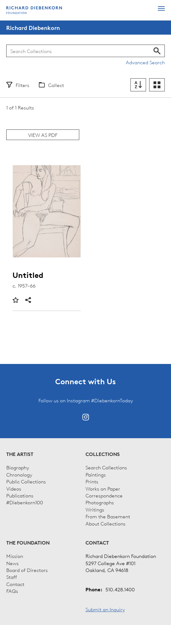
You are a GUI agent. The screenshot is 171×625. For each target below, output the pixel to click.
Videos (13, 488)
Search (157, 51)
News (12, 563)
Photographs (100, 502)
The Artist (19, 454)
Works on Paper (103, 488)
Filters (22, 84)
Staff (11, 576)
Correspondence (104, 495)
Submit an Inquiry (105, 609)
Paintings (96, 474)
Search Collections (106, 467)
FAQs (12, 590)
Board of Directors (27, 569)
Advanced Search (145, 62)
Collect (56, 84)
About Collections (105, 523)
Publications (19, 495)
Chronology (19, 474)
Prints (92, 481)
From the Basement (108, 516)
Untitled (27, 275)
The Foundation (28, 543)
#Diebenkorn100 (24, 502)
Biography (17, 467)
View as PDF (42, 134)
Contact (15, 583)
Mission (14, 555)
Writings (95, 509)
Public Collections (26, 481)
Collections (103, 454)
